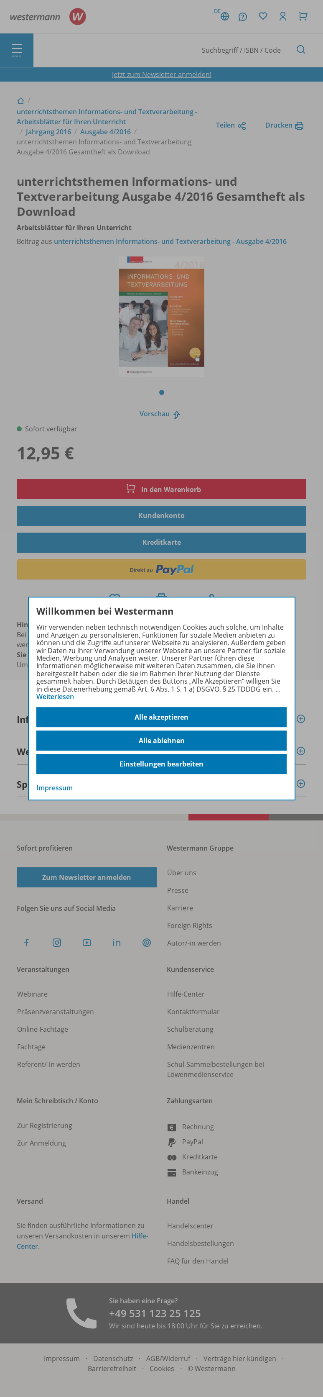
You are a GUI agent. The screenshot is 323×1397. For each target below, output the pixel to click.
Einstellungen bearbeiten (161, 764)
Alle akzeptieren (161, 717)
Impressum (54, 788)
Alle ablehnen (162, 740)
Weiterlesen (55, 696)
